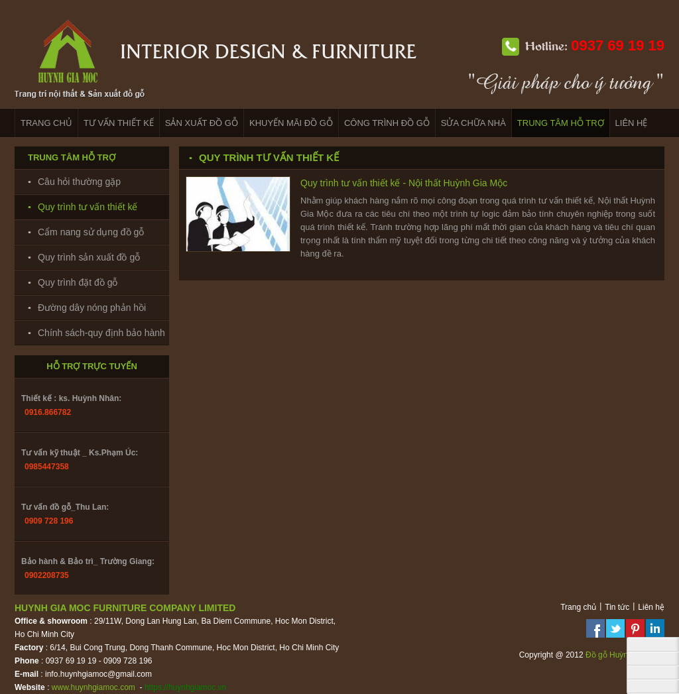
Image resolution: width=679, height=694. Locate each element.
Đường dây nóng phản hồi (92, 307)
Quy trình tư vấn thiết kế (88, 207)
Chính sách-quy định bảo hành (101, 332)
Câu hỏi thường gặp (79, 181)
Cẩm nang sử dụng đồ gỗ (91, 232)
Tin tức (617, 607)
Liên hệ (651, 607)
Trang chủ (578, 607)
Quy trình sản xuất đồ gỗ (89, 257)
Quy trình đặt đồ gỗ (78, 282)
